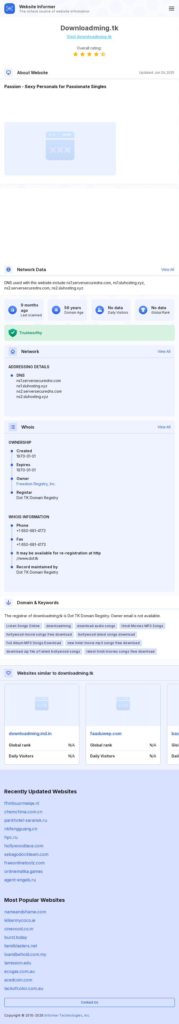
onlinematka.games (23, 871)
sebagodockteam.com (26, 854)
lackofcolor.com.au (23, 988)
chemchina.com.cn (23, 811)
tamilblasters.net (20, 945)
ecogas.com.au (19, 971)
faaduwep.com (106, 733)
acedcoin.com (18, 979)
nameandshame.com (25, 911)
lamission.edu (17, 962)
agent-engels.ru (20, 879)
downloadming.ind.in (30, 733)
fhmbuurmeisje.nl (21, 803)
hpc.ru (11, 837)
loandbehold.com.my (25, 954)
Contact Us (89, 1002)
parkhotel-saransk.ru (25, 820)
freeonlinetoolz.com (24, 862)
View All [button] (167, 269)
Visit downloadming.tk (89, 36)
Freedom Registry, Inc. (36, 484)
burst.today (15, 937)
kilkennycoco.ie (19, 920)
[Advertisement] (89, 106)
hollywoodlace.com (23, 845)
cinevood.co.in (18, 928)
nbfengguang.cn (20, 828)
